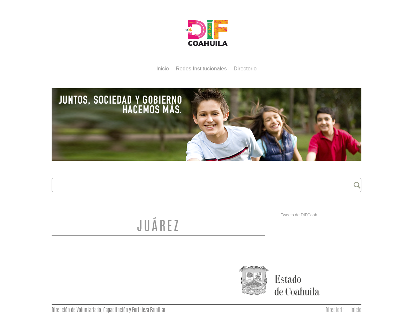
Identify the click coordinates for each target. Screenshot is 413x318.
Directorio (245, 69)
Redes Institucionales (201, 69)
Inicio (162, 69)
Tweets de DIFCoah (299, 214)
